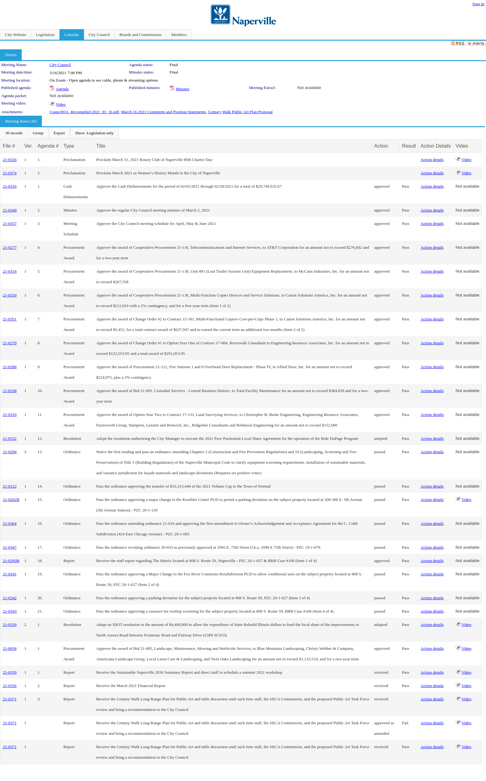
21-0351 (9, 319)
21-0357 (9, 223)
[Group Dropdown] (38, 133)
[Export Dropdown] (59, 133)
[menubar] (59, 133)
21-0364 (9, 523)
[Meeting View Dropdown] (94, 133)
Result (409, 146)
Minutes (182, 89)
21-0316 (9, 186)
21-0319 (9, 414)
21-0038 (9, 648)
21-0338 (9, 390)
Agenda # (48, 146)
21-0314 (9, 271)
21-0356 (9, 685)
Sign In (478, 4)
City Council (60, 64)
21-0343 (9, 611)
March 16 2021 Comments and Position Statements (163, 111)
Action (381, 146)
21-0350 (9, 295)
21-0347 (9, 547)
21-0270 (9, 343)
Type (68, 146)
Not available (309, 87)
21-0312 (9, 486)
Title (100, 146)
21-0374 (9, 173)
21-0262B (11, 499)
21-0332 (9, 438)
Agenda (62, 89)
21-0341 (9, 574)
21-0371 (9, 699)
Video (61, 104)
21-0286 (9, 366)
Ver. (28, 146)
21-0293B (11, 560)
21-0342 (9, 598)
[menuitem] (14, 133)
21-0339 (9, 624)
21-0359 (9, 672)
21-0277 (9, 247)
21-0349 (9, 210)
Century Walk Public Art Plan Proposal (240, 111)
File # (9, 146)
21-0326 (9, 159)
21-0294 (9, 451)
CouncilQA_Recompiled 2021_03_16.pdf (84, 111)
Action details (432, 159)
